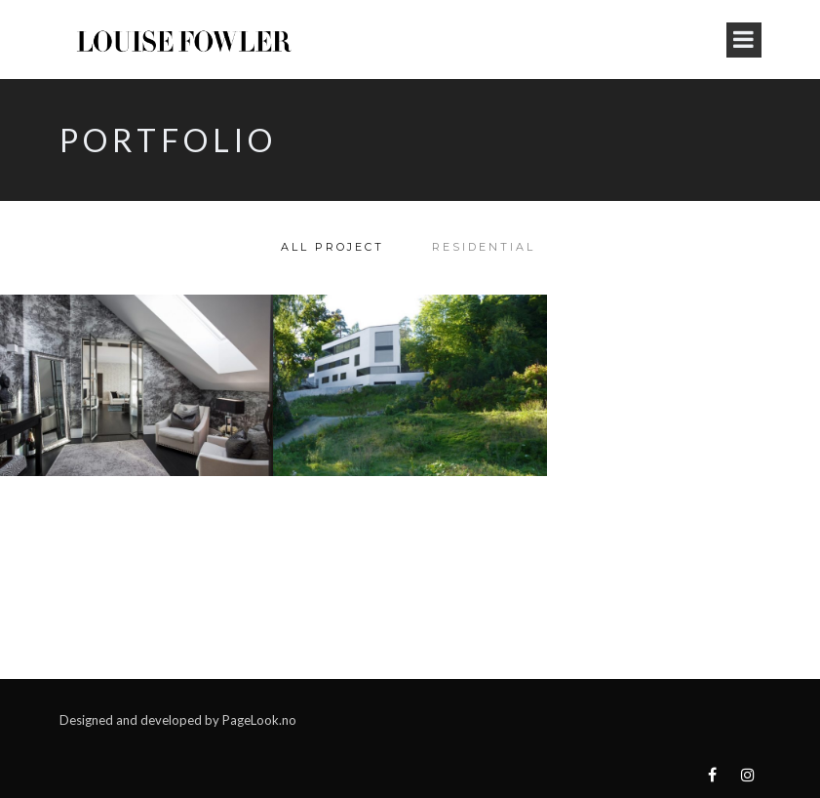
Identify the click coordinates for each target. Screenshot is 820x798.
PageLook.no (259, 720)
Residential (483, 247)
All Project (332, 247)
